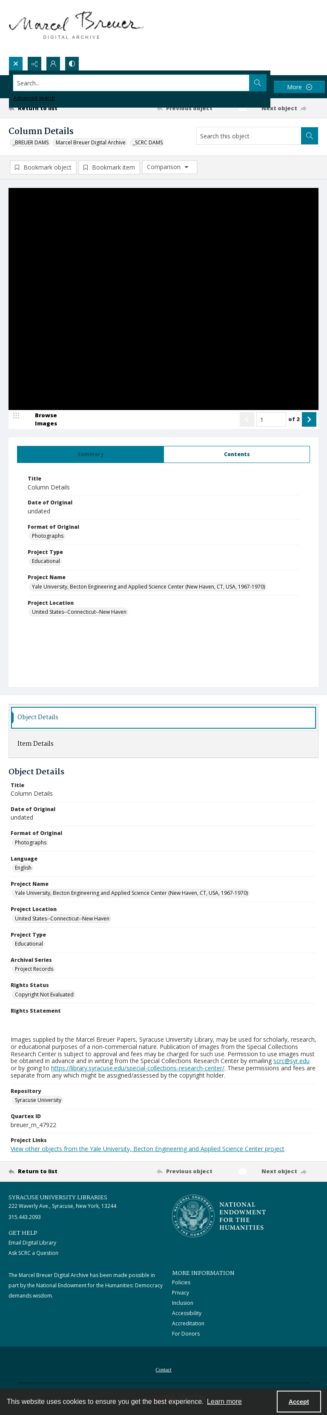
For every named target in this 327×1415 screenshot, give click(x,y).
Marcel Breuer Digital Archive (91, 142)
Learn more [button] (224, 1401)
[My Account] (53, 63)
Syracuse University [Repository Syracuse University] (38, 1100)
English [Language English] (23, 867)
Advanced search (34, 98)
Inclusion (182, 1303)
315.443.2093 (25, 1217)
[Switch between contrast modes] (72, 63)
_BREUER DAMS (31, 142)
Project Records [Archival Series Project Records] (34, 969)
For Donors (186, 1333)
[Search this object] (249, 135)
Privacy (180, 1292)
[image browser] (40, 419)
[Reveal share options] (34, 63)
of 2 (294, 419)
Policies (181, 1282)
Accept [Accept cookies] (299, 1401)
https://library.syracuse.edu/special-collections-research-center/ (137, 1068)
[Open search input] (16, 63)
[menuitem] (163, 1369)
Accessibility (186, 1313)
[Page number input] (271, 419)
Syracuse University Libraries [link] (58, 1197)
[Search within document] (309, 135)
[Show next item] (309, 419)
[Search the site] (131, 83)
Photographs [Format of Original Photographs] (47, 535)
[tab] (90, 454)
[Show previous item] (247, 419)
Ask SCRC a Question (33, 1253)
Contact (163, 1370)
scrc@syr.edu (291, 1061)
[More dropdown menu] (299, 87)
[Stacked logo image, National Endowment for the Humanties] (219, 1216)
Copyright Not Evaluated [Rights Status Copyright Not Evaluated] (44, 994)
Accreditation (188, 1323)
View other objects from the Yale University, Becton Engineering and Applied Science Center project (147, 1149)
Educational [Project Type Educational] (46, 561)
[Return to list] (49, 108)
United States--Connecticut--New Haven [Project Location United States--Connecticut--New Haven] (79, 611)
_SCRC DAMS (148, 142)
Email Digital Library (32, 1242)
